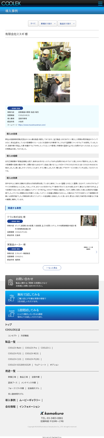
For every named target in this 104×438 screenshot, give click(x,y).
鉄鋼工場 (12, 376)
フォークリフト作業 (16, 388)
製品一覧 (10, 341)
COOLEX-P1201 (32, 359)
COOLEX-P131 (14, 353)
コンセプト (12, 335)
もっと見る (52, 267)
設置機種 (10, 232)
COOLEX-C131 (14, 359)
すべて (33, 23)
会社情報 (10, 406)
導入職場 (10, 118)
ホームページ (12, 125)
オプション (54, 364)
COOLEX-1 (46, 347)
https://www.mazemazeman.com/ (32, 125)
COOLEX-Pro (31, 347)
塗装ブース (12, 382)
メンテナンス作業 (28, 382)
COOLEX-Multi (14, 347)
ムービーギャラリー (29, 400)
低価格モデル (33, 388)
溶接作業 (36, 376)
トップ (8, 324)
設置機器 (10, 115)
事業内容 (10, 112)
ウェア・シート (40, 364)
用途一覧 (10, 371)
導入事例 (10, 400)
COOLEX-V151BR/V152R (19, 364)
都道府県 (10, 121)
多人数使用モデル (16, 393)
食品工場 (24, 376)
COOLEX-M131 (32, 353)
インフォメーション (29, 406)
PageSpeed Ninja (56, 437)
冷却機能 (25, 335)
